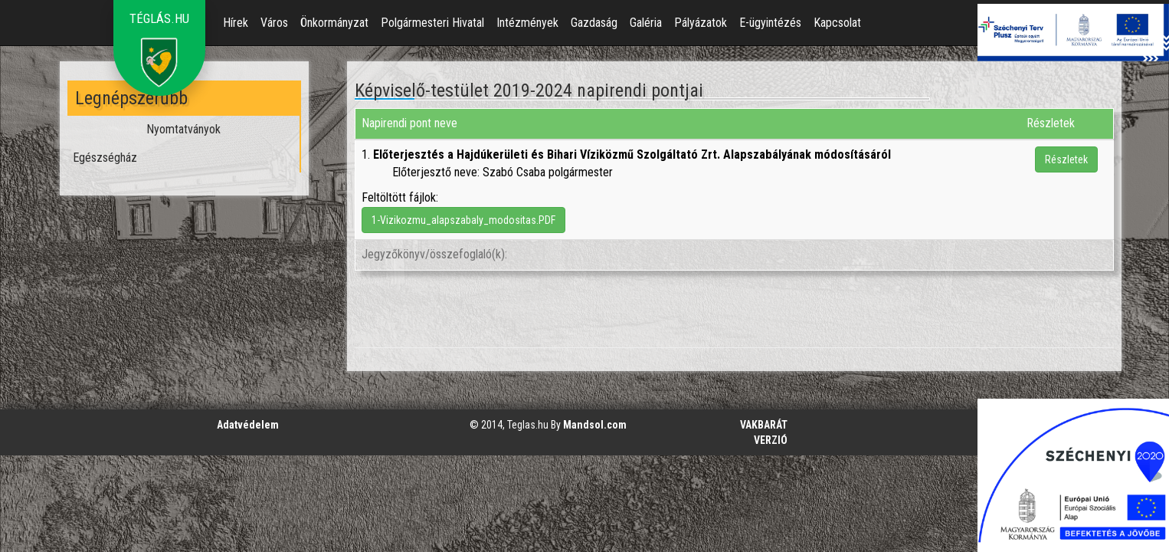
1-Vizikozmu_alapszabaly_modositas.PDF (463, 220)
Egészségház (105, 157)
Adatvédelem (248, 425)
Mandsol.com (595, 425)
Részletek (1066, 159)
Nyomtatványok (183, 129)
